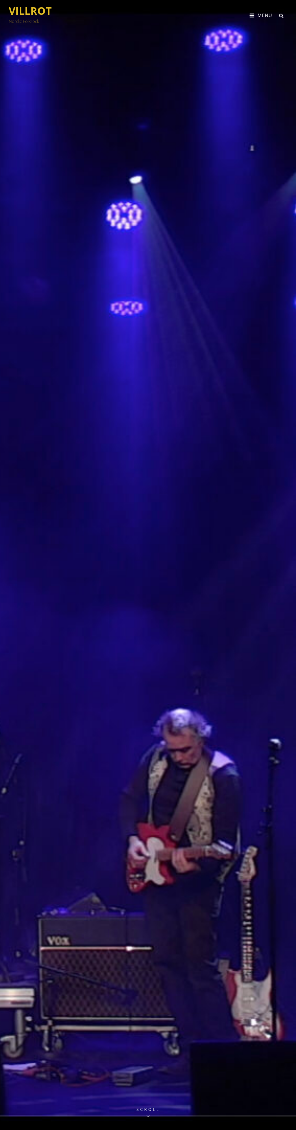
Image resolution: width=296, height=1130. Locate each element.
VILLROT (30, 11)
